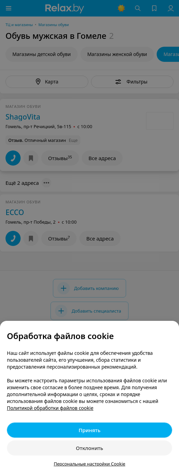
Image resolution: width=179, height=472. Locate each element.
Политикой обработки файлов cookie (50, 408)
